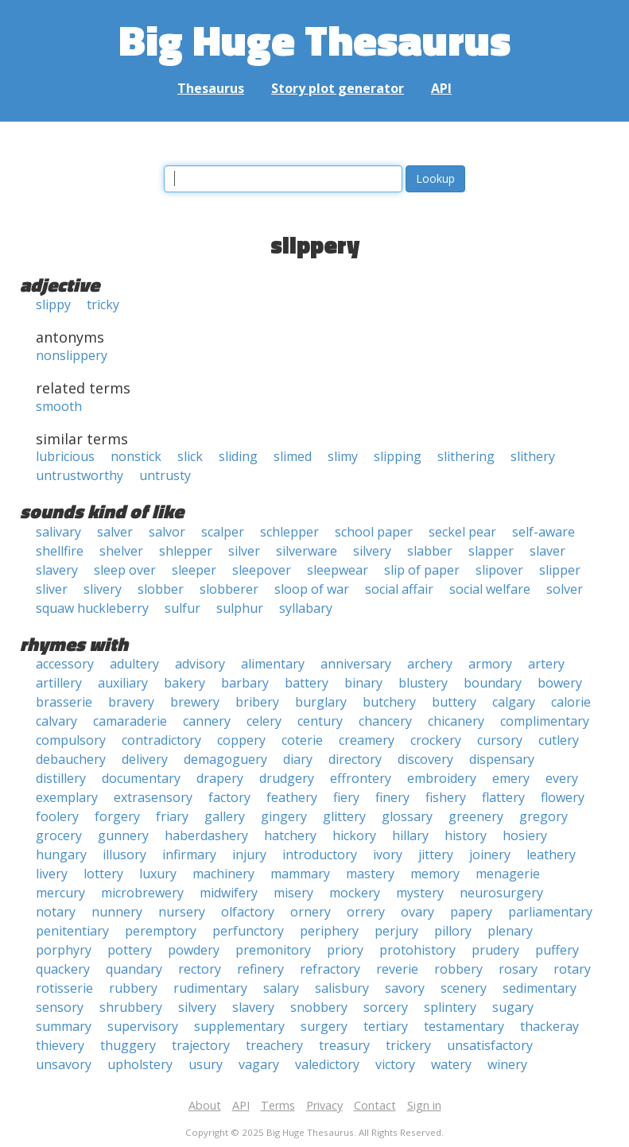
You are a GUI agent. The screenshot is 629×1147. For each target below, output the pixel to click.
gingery (284, 816)
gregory (543, 816)
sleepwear (337, 570)
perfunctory (248, 931)
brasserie (64, 702)
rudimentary (210, 988)
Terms (278, 1105)
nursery (181, 911)
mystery (420, 892)
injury (249, 854)
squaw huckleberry (92, 608)
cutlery (558, 740)
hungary (61, 854)
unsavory (63, 1064)
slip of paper (422, 570)
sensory (59, 1007)
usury (205, 1064)
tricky (103, 304)
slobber (161, 589)
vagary (259, 1064)
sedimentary (540, 988)
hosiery (525, 835)
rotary (572, 969)
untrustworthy (79, 475)
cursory (499, 740)
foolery (57, 816)
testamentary (464, 1026)
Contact (375, 1105)
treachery (274, 1045)
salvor (167, 532)
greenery (475, 816)
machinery (223, 873)
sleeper (194, 570)
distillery (61, 778)
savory (405, 988)
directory (355, 759)
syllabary (305, 608)
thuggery (128, 1045)
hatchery (290, 835)
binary (363, 683)
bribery (257, 702)
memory (435, 873)
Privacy (324, 1105)
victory (395, 1064)
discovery (425, 759)
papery (471, 911)
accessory (65, 663)
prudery (495, 950)
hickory (354, 835)
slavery (57, 570)
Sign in (424, 1105)
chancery (385, 721)
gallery (224, 816)
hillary (410, 835)
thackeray (549, 1026)
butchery (389, 702)
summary (63, 1026)
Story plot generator (337, 88)
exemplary (67, 797)
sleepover (261, 570)
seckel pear (462, 532)
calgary (513, 702)
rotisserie (64, 988)
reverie (397, 969)
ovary (417, 911)
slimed (293, 456)
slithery (533, 456)
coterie (302, 740)
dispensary (501, 759)
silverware (306, 551)
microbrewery (142, 892)
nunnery (116, 911)
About (204, 1105)
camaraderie (130, 721)
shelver (121, 551)
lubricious (65, 456)
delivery (145, 759)
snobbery (319, 1007)
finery (392, 797)
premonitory (273, 950)
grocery (59, 835)
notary (56, 911)
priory (345, 950)
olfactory (247, 911)
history (466, 835)
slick (190, 456)
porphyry (63, 950)
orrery (366, 911)
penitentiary (72, 931)
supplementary (239, 1026)
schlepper (289, 532)
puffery (557, 950)
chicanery (456, 721)
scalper (222, 532)
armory (490, 663)
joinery (490, 854)
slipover (499, 570)
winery (507, 1064)
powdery (193, 950)
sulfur (182, 608)
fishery (445, 797)
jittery (435, 854)
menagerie (508, 873)
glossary (407, 816)
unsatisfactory (490, 1045)
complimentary (544, 721)
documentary (141, 778)
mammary (300, 873)
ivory (387, 854)
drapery (219, 778)
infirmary (189, 854)
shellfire (59, 551)
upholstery (140, 1064)
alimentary (273, 663)
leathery (551, 854)
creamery (366, 740)
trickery (408, 1045)
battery (306, 683)
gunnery (123, 835)
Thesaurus (210, 88)
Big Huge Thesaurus (314, 39)
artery (546, 663)
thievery (60, 1045)
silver (244, 551)
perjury (396, 931)
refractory (330, 969)
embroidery (441, 778)
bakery (184, 683)
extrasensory (153, 797)
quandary (134, 969)
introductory (319, 854)
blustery (423, 683)
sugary (513, 1007)
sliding (238, 456)
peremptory (160, 931)
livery (52, 873)
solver (564, 589)
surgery (324, 1026)
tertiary (385, 1026)
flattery (503, 797)
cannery (207, 721)
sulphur (239, 608)
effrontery (360, 778)
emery (511, 778)
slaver (547, 551)
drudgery (286, 778)
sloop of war (311, 589)
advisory (200, 663)
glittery (344, 816)
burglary (321, 702)
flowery (562, 797)
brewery (194, 702)
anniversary (355, 663)
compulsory (71, 740)
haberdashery (206, 835)
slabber (429, 551)
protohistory (417, 950)
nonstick (136, 456)
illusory (124, 854)
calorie (571, 702)
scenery (464, 988)
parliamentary (550, 911)
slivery (102, 589)
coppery (241, 740)
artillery (59, 683)
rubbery (133, 988)
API (441, 88)
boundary (493, 683)
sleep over (125, 570)
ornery (310, 911)
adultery (134, 663)
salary (281, 988)
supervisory (142, 1026)
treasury (344, 1045)
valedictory (327, 1064)
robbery (458, 969)
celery (264, 721)
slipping (397, 456)
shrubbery (130, 1007)
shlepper (185, 551)
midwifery (229, 892)
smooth (59, 406)
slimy (343, 456)
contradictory (161, 740)
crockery (435, 740)
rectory (199, 969)
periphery (329, 931)
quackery (63, 969)
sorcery (385, 1007)
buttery (454, 702)
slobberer (229, 589)
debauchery (71, 759)
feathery (291, 797)
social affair (399, 589)
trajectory (201, 1045)
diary (298, 759)
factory (229, 797)
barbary (245, 683)
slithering (466, 456)
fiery (346, 797)
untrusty (165, 475)
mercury (60, 892)
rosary (518, 969)
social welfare (489, 589)
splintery (450, 1007)
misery (293, 892)
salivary (58, 532)
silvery (372, 551)
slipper (559, 570)
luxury (158, 873)
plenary (510, 931)
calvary (56, 721)
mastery (370, 873)
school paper (374, 532)
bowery (560, 683)
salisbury (342, 988)
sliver (52, 589)
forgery (117, 816)
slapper (491, 551)
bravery (131, 702)
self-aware (543, 532)
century (320, 721)
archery (429, 663)
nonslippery (71, 355)
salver (115, 532)
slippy (53, 304)
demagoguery (225, 759)
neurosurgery (501, 892)
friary (172, 816)
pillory (453, 931)
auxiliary (123, 683)
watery (451, 1064)
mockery (354, 892)
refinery (260, 969)
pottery (129, 950)
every (562, 778)
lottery (103, 873)
